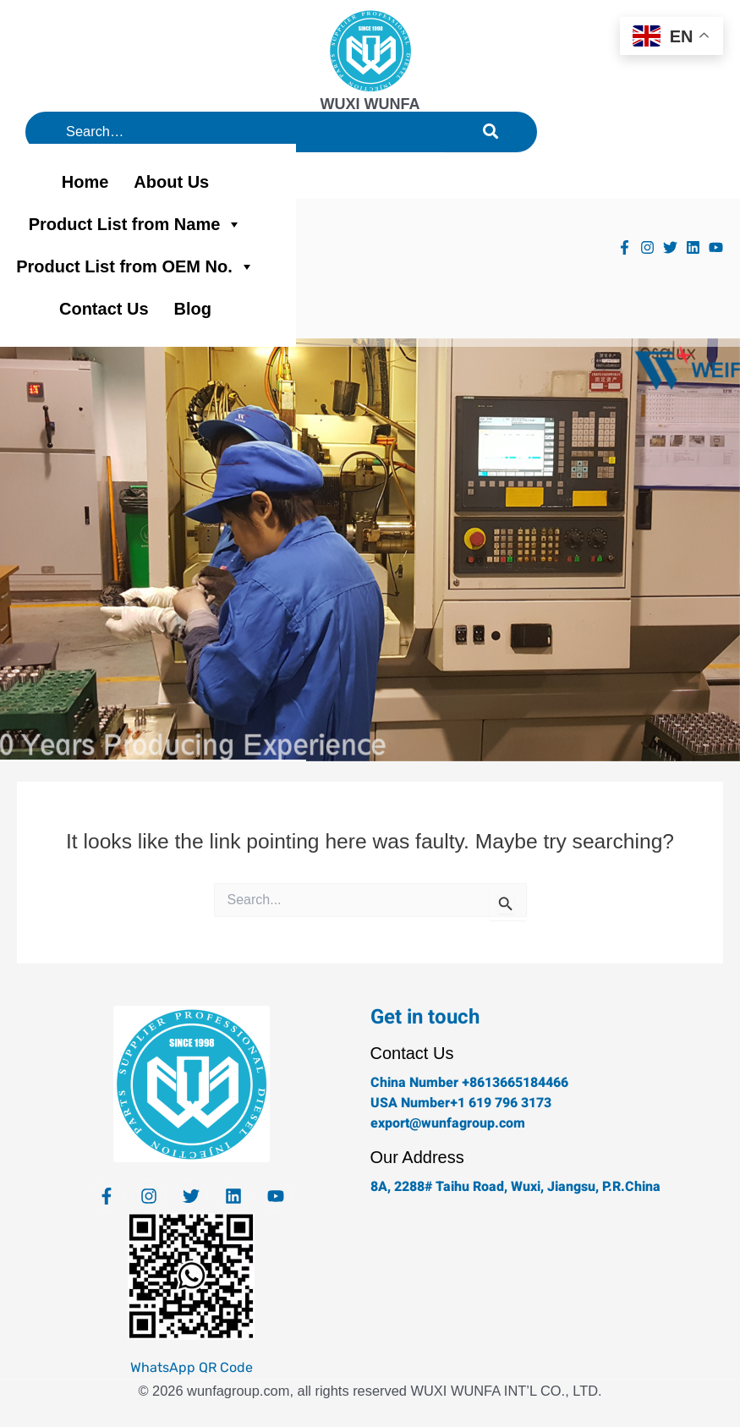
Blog (192, 308)
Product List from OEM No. (135, 266)
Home (85, 182)
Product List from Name (136, 224)
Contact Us (104, 308)
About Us (171, 182)
